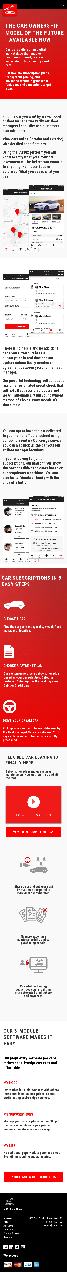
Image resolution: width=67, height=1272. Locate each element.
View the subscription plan (33, 832)
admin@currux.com (54, 1225)
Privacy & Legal (11, 1233)
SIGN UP (7, 1218)
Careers (7, 1237)
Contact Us (9, 1229)
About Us (8, 1226)
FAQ (5, 1222)
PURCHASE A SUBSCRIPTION (33, 1177)
